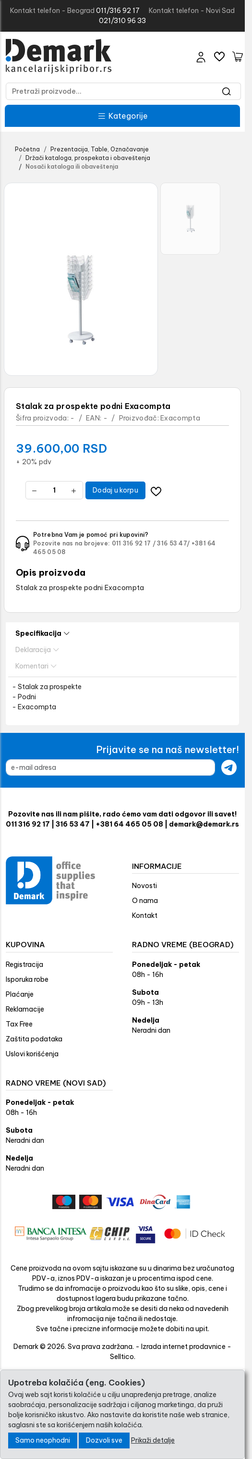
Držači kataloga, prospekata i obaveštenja (87, 157)
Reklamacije (25, 1009)
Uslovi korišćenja (32, 1054)
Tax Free (19, 1024)
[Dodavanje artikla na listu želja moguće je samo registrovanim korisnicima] (156, 490)
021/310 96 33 (122, 20)
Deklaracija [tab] (37, 650)
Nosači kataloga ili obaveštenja (71, 166)
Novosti (144, 885)
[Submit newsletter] (228, 767)
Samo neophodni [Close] (42, 1440)
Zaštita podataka (34, 1039)
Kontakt (144, 915)
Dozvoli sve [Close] (104, 1440)
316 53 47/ (173, 543)
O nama (145, 900)
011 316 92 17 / (134, 543)
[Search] (227, 91)
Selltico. (122, 1356)
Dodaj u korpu (115, 490)
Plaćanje (20, 994)
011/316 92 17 (118, 10)
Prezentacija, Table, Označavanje (99, 149)
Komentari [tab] (36, 666)
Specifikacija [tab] (42, 634)
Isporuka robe (27, 979)
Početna (27, 149)
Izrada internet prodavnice (183, 1346)
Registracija (24, 964)
